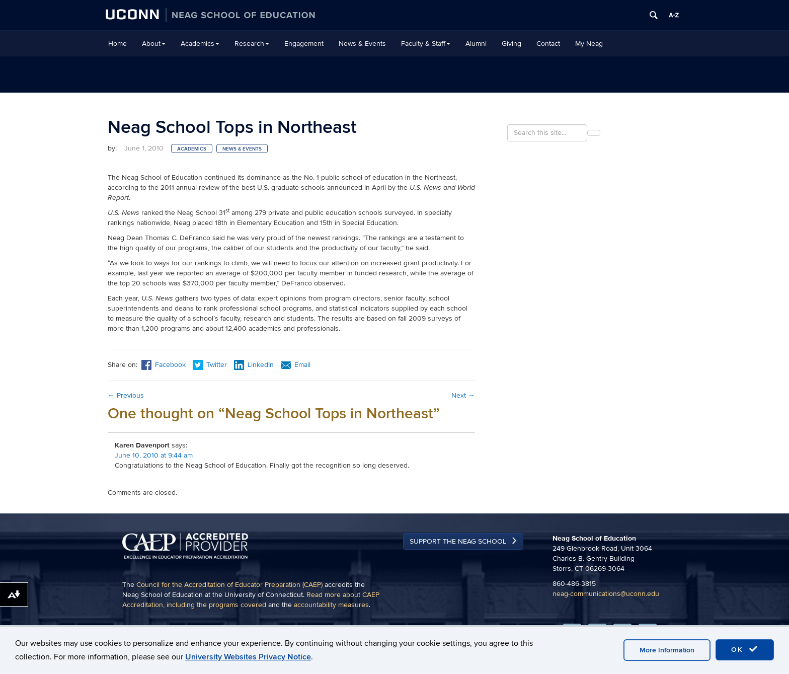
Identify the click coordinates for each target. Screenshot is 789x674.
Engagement (304, 43)
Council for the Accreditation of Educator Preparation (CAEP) (229, 584)
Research (251, 43)
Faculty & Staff (425, 43)
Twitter (211, 364)
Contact (548, 43)
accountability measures (331, 605)
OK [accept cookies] (744, 649)
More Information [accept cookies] (667, 650)
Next (463, 395)
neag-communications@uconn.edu (606, 593)
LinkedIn (254, 364)
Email (295, 364)
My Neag (589, 43)
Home (117, 43)
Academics (200, 43)
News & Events (362, 43)
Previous (126, 395)
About (154, 43)
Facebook (163, 364)
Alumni (476, 43)
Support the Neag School (458, 541)
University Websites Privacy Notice (248, 657)
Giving (511, 43)
